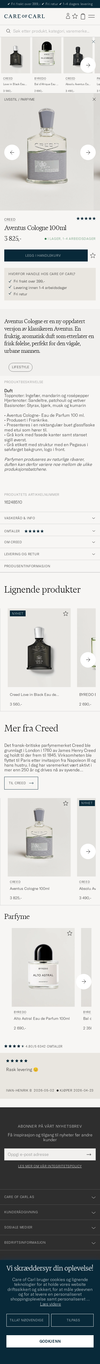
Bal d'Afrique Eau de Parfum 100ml (46, 84)
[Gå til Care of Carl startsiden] (24, 16)
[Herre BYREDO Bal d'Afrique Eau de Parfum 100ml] (46, 55)
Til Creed (21, 783)
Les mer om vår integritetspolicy (50, 1166)
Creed (8, 78)
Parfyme (28, 99)
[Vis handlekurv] (83, 16)
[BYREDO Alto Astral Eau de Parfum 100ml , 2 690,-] (43, 979)
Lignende (42, 589)
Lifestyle (20, 367)
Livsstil (10, 99)
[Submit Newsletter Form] (88, 1154)
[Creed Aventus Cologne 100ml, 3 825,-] (39, 849)
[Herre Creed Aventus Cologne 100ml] (39, 837)
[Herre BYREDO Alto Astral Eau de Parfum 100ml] (43, 967)
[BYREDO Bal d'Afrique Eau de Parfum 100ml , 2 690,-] (46, 65)
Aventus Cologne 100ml (30, 888)
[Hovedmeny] (91, 16)
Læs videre (50, 1304)
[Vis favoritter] (75, 16)
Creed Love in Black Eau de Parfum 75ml (33, 694)
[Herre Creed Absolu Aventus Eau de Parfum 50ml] (78, 55)
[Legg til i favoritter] (64, 614)
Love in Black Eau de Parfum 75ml (14, 84)
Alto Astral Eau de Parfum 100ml (42, 1018)
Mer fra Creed (31, 728)
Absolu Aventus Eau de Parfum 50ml (78, 84)
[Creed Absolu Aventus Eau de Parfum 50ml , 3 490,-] (78, 65)
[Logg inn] (68, 16)
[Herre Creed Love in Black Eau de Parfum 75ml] (15, 55)
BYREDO (40, 78)
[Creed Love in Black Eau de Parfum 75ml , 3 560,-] (15, 65)
